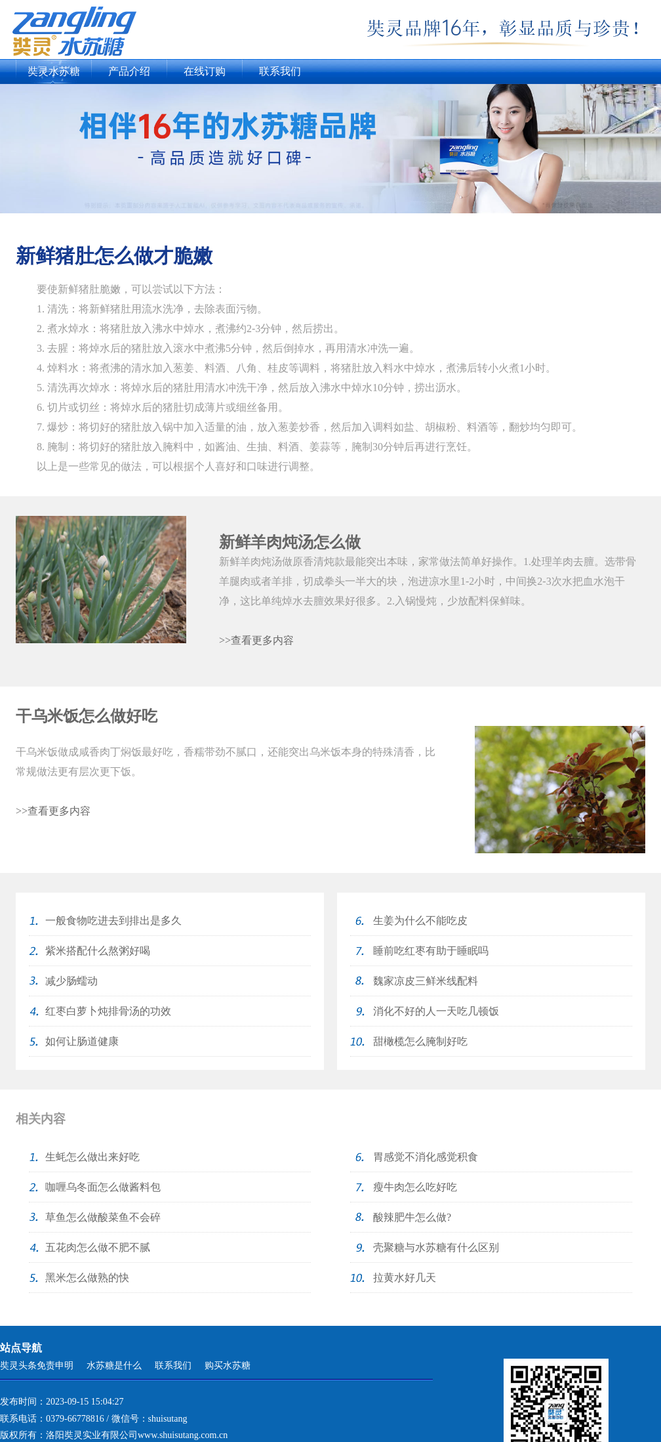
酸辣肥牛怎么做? (412, 1217)
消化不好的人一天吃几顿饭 (436, 1011)
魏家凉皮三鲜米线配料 (425, 980)
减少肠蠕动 (71, 980)
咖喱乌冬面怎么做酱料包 (103, 1187)
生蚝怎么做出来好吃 (92, 1156)
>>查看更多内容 (256, 640)
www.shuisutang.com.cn (183, 1435)
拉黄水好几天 (404, 1277)
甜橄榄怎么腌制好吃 (420, 1041)
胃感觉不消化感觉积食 (425, 1156)
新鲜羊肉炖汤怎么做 (290, 542)
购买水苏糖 (227, 1365)
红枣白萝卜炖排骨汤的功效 (108, 1011)
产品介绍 (129, 71)
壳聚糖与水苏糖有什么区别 (436, 1247)
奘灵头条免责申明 (36, 1365)
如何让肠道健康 (82, 1041)
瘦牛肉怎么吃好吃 (415, 1187)
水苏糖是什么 (114, 1365)
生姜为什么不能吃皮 (420, 920)
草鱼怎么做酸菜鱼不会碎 (103, 1217)
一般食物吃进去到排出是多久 (113, 920)
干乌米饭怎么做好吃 (86, 716)
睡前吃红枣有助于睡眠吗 (431, 950)
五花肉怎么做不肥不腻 (97, 1247)
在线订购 (205, 71)
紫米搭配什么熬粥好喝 (97, 950)
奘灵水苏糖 (54, 71)
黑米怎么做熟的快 (87, 1277)
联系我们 (280, 71)
